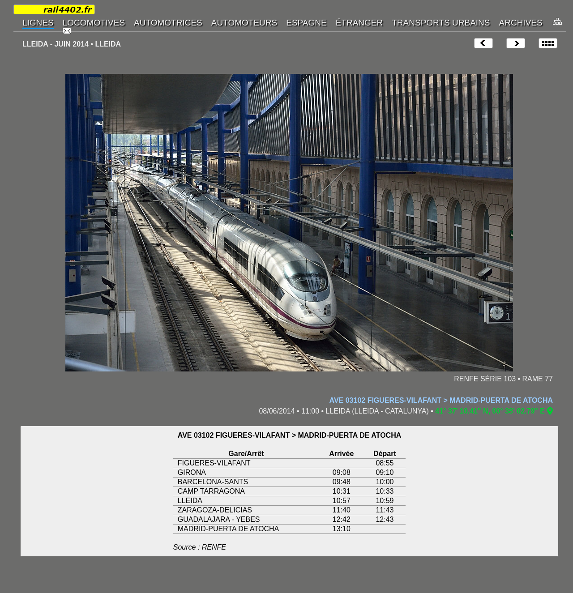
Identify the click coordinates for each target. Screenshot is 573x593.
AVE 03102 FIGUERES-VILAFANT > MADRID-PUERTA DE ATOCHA (441, 400)
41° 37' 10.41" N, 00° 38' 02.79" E (490, 411)
